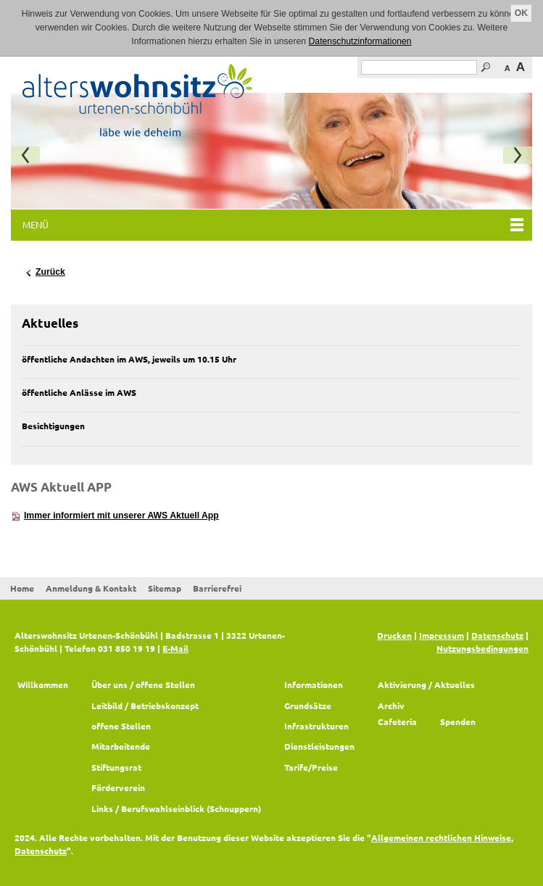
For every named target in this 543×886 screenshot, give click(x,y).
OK (521, 13)
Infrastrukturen (316, 726)
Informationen (313, 684)
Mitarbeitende (120, 746)
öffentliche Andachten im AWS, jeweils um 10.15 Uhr (129, 359)
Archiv (391, 705)
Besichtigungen (53, 425)
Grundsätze (307, 705)
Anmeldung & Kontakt (91, 588)
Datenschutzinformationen (360, 41)
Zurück (50, 272)
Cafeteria (397, 721)
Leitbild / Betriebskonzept (145, 705)
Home (22, 588)
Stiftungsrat (116, 767)
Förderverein (118, 787)
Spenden (458, 721)
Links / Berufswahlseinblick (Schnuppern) (176, 808)
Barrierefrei (217, 588)
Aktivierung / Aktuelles (426, 684)
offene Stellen (121, 726)
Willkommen (42, 684)
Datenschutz (497, 635)
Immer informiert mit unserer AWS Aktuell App (121, 515)
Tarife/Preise (311, 767)
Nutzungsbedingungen (482, 648)
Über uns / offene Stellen (143, 684)
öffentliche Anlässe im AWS (79, 392)
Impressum (441, 635)
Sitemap (164, 588)
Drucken (394, 635)
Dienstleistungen (319, 746)
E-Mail (175, 648)
